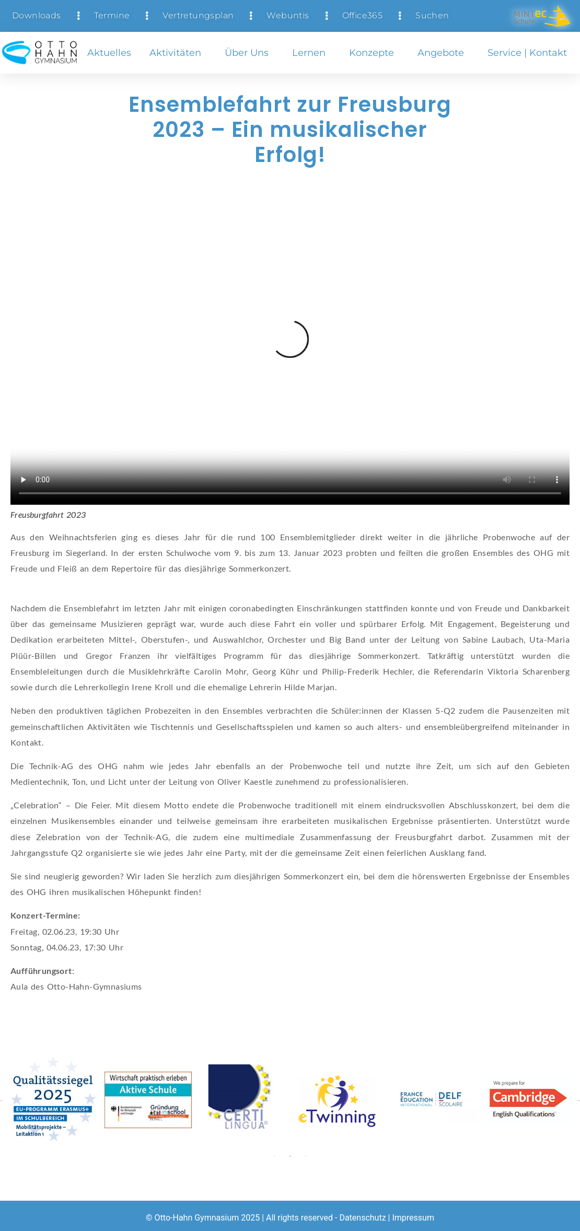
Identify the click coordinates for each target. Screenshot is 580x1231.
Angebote (443, 53)
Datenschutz (362, 1218)
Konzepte (374, 53)
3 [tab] (305, 1156)
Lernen (311, 53)
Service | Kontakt (530, 53)
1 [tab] (274, 1156)
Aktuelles (109, 53)
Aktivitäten (177, 53)
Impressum (413, 1218)
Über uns (249, 53)
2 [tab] (290, 1156)
